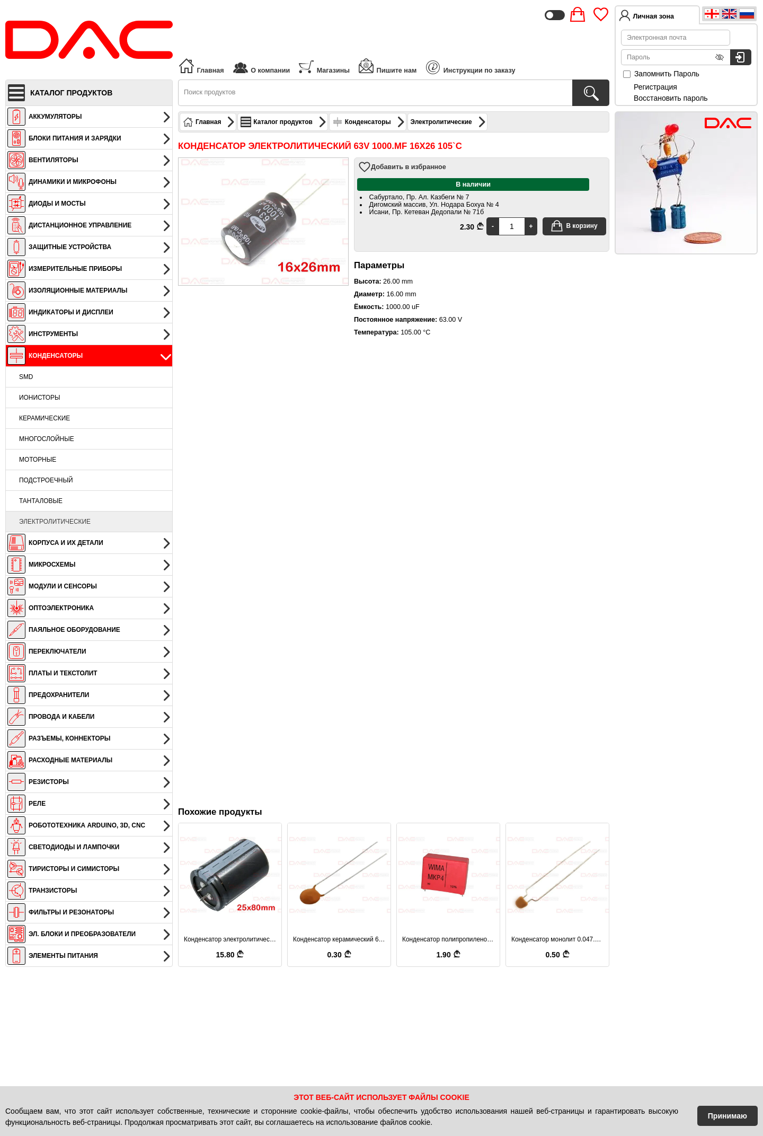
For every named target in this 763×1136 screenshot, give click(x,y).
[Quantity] (512, 226)
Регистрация (655, 87)
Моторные (37, 459)
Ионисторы (39, 397)
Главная (201, 65)
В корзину (574, 225)
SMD (26, 377)
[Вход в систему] (740, 57)
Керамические (44, 418)
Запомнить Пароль (661, 73)
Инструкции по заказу (470, 67)
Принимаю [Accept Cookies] (727, 1116)
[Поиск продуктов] (590, 93)
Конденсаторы (368, 122)
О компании (261, 65)
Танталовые (41, 501)
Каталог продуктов (283, 122)
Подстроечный (46, 480)
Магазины (324, 65)
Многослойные (46, 439)
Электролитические (55, 521)
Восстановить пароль (671, 98)
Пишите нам (387, 65)
